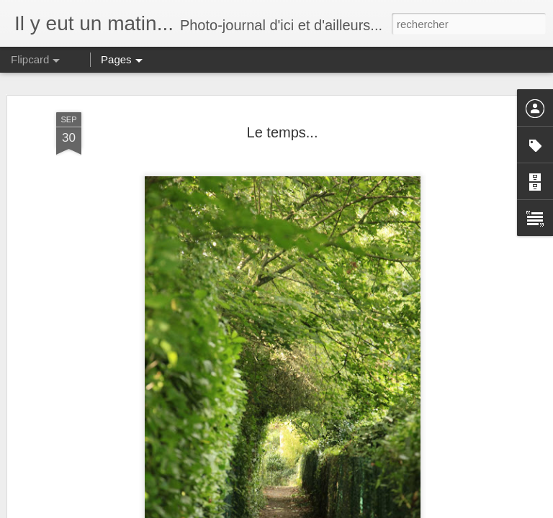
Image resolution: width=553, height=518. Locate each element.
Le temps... (282, 132)
